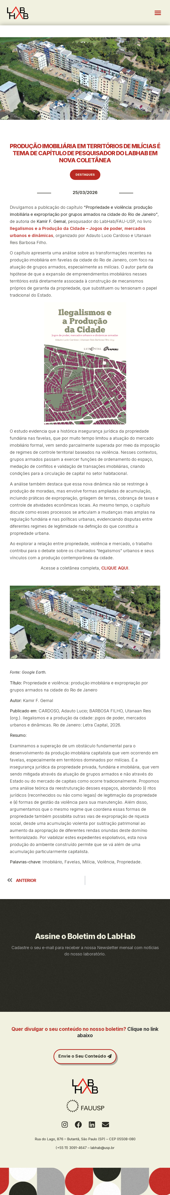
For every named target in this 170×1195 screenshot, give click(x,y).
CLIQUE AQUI (114, 568)
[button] (157, 13)
